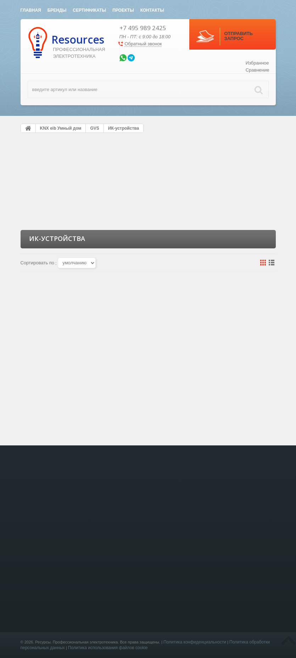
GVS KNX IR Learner (59, 375)
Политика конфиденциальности (194, 642)
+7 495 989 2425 (142, 28)
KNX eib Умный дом (106, 646)
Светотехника (100, 639)
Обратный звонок (143, 43)
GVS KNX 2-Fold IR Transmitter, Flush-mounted (237, 381)
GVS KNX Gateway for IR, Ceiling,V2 (148, 378)
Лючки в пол (99, 653)
